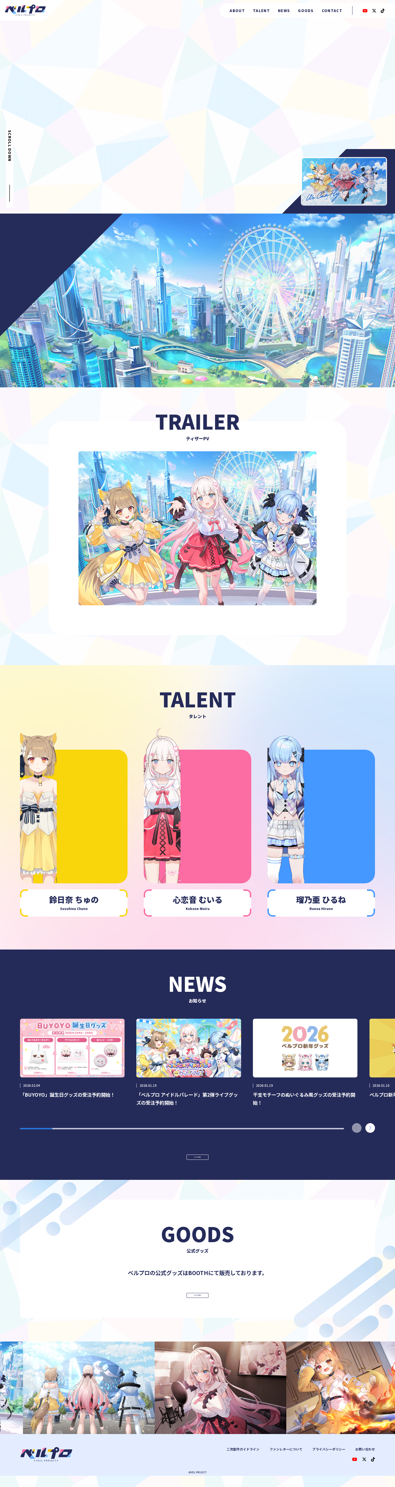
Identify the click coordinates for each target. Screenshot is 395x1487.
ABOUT (237, 10)
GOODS (306, 10)
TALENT (261, 10)
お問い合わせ (365, 1460)
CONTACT (332, 10)
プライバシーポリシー (328, 1460)
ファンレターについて (286, 1460)
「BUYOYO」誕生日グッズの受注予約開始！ (67, 1094)
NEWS (284, 10)
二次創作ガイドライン (243, 1460)
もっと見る (197, 1161)
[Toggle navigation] (197, 528)
